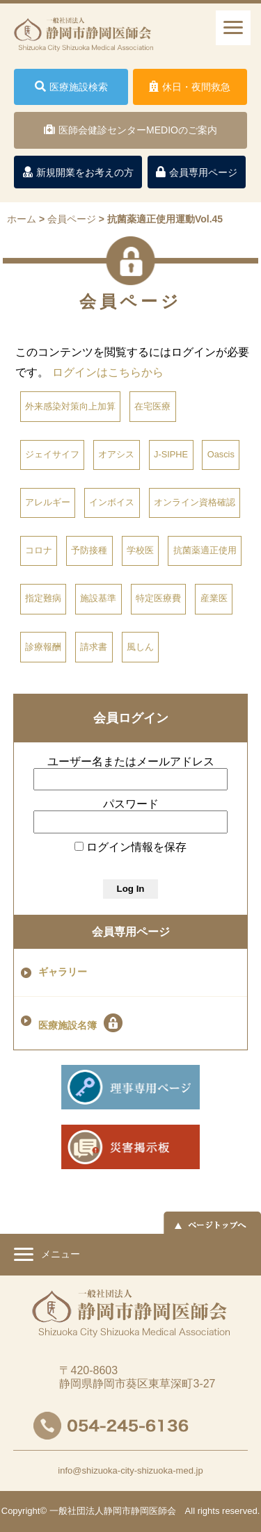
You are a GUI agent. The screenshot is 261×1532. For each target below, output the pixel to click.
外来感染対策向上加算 (70, 406)
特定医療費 (158, 598)
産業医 (214, 598)
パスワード (131, 804)
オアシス (116, 454)
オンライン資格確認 (194, 502)
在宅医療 (152, 406)
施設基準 (98, 598)
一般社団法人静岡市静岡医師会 (112, 1511)
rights (209, 1511)
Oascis (221, 454)
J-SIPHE (171, 454)
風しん (140, 647)
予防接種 (89, 550)
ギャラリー (62, 972)
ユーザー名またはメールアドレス (130, 761)
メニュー (47, 1256)
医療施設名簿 (80, 1022)
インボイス (111, 502)
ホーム (21, 219)
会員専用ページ (131, 932)
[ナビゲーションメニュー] (233, 27)
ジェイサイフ (52, 454)
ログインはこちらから (108, 372)
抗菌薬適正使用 (205, 550)
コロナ (38, 550)
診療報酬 (43, 647)
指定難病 (43, 598)
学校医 (140, 550)
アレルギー (47, 502)
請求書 (93, 647)
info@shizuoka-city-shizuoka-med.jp (130, 1470)
